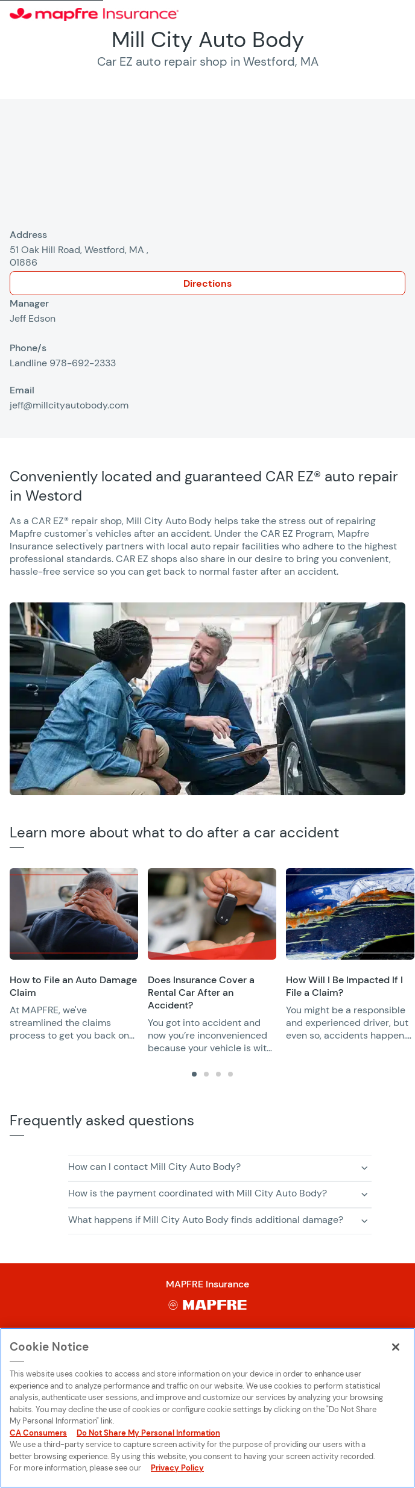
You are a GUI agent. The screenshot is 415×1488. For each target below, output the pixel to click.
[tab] (194, 1074)
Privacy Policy (177, 1468)
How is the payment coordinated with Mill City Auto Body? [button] (197, 1193)
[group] (74, 955)
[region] (212, 961)
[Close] (395, 1347)
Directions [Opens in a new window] (207, 283)
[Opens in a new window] (74, 914)
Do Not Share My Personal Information (148, 1433)
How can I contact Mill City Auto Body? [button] (154, 1166)
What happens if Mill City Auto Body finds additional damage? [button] (205, 1219)
